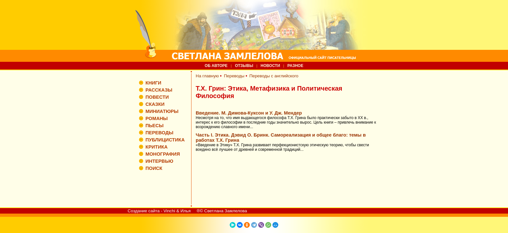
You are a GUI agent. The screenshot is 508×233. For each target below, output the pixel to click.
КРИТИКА (156, 147)
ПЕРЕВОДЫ (159, 132)
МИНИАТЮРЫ (162, 111)
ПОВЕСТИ (157, 97)
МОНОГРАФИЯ (162, 154)
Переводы (234, 75)
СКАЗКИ (155, 104)
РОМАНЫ (156, 118)
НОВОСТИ (270, 65)
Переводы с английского (273, 75)
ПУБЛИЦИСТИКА (165, 139)
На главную (207, 75)
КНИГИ (153, 82)
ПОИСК (153, 168)
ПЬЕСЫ (154, 125)
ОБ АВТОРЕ (216, 65)
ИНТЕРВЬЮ (159, 161)
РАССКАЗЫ (158, 90)
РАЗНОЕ (295, 65)
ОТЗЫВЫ (244, 65)
